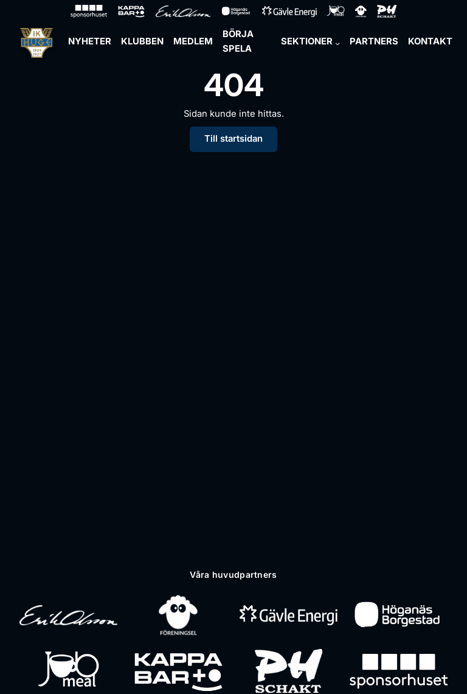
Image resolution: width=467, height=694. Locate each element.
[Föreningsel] (178, 615)
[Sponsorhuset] (399, 671)
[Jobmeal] (68, 671)
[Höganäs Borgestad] (399, 615)
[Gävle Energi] (288, 615)
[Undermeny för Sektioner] (337, 43)
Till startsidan (233, 138)
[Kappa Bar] (178, 671)
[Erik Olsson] (68, 615)
